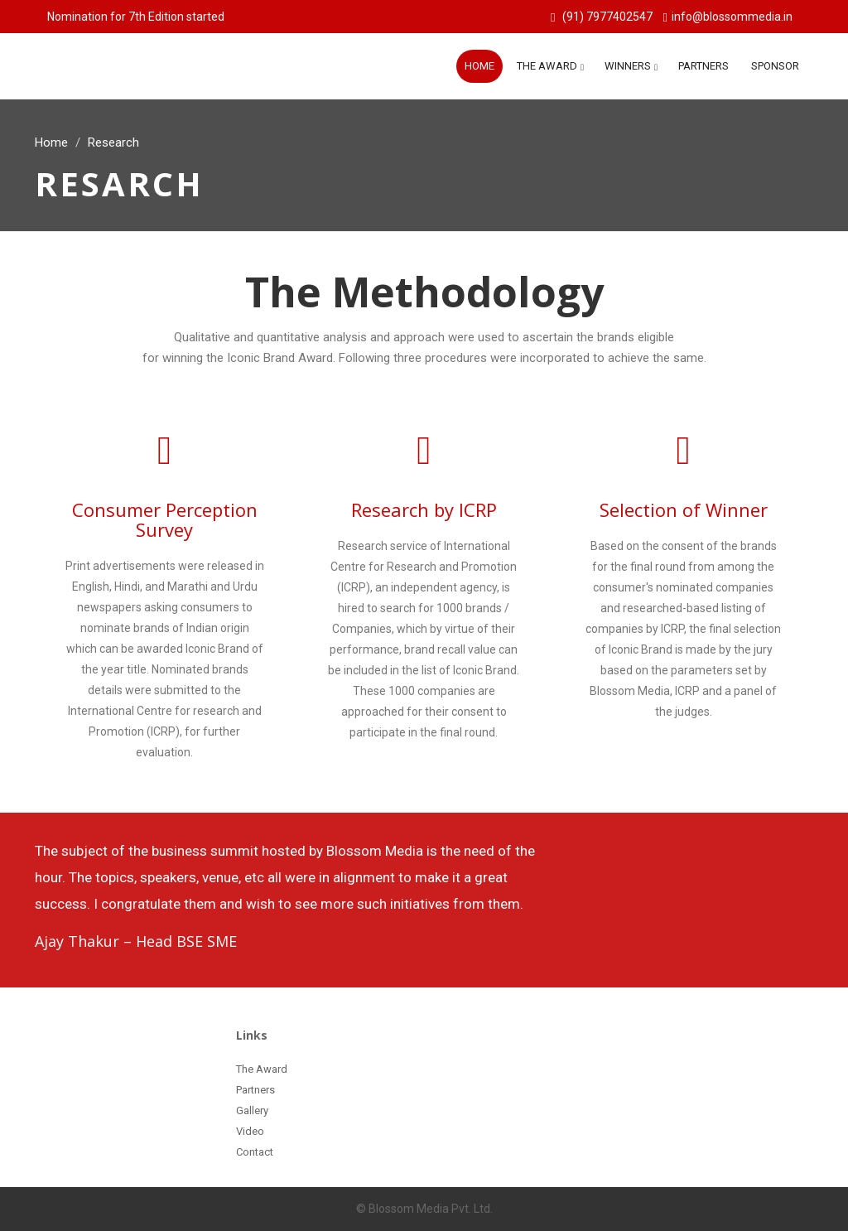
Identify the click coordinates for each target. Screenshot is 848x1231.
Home (479, 66)
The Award (547, 66)
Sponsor (775, 66)
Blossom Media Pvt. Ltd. (429, 1208)
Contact (254, 1152)
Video (250, 1131)
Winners (628, 66)
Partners (703, 66)
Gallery (252, 1110)
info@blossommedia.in (732, 16)
